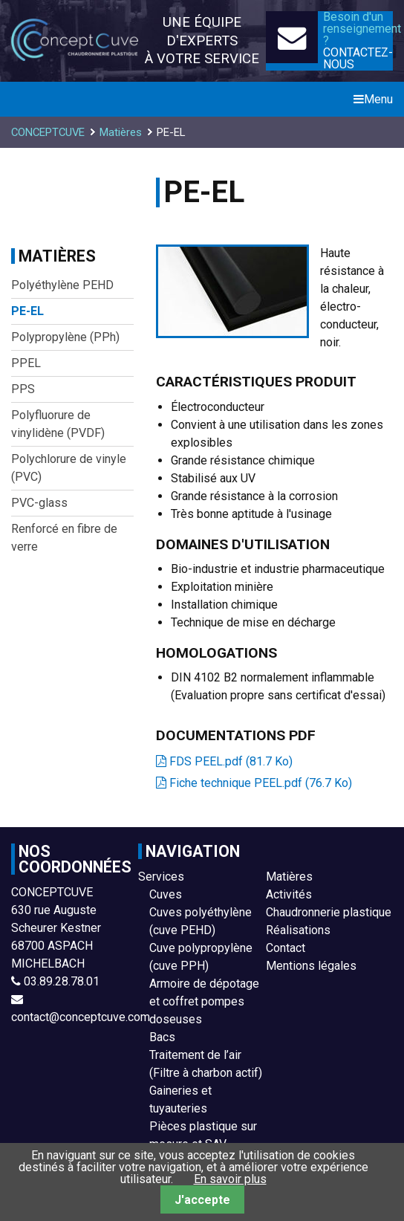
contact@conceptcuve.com (80, 1017)
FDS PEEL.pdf (231, 761)
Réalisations (298, 930)
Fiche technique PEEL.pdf (260, 783)
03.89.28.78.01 (62, 981)
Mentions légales (311, 966)
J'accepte (202, 1200)
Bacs (162, 1037)
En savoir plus (230, 1179)
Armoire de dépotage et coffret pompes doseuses (204, 1001)
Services (161, 876)
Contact (285, 948)
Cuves (165, 894)
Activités (289, 894)
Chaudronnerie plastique (328, 912)
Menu (373, 99)
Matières (289, 876)
